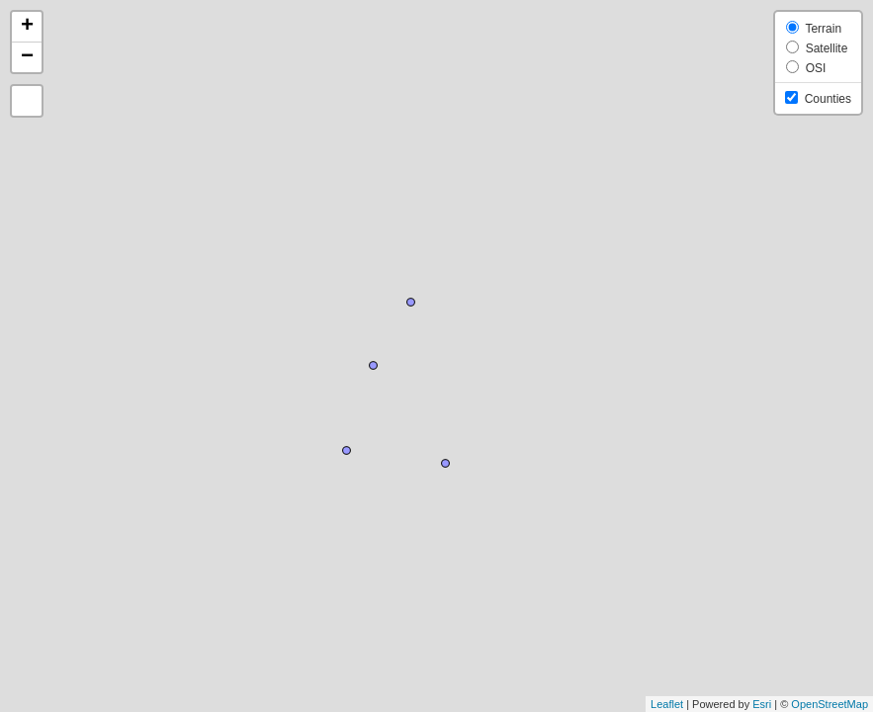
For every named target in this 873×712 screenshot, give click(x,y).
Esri (761, 704)
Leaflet (667, 704)
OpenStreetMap (829, 704)
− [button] (27, 57)
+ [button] (27, 27)
